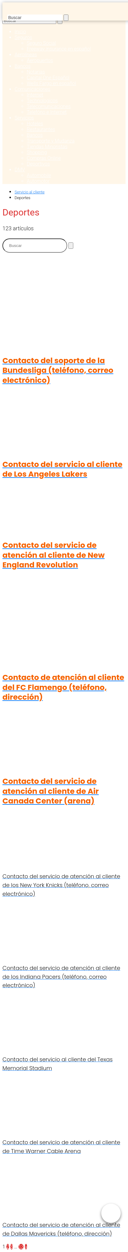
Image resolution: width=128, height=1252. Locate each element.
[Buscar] (66, 18)
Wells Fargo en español (51, 83)
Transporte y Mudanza (50, 141)
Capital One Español (48, 78)
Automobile (39, 175)
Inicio (20, 32)
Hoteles (35, 124)
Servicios (24, 118)
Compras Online (44, 158)
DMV (20, 170)
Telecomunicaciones (49, 106)
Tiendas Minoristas (47, 147)
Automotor (38, 181)
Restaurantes (41, 129)
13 (21, 1247)
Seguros (23, 37)
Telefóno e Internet (47, 112)
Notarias (36, 72)
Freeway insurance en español (59, 49)
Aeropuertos (40, 60)
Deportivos (38, 164)
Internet (35, 95)
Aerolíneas (26, 55)
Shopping (37, 152)
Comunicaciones (32, 89)
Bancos (22, 66)
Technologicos (42, 101)
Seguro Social (41, 43)
